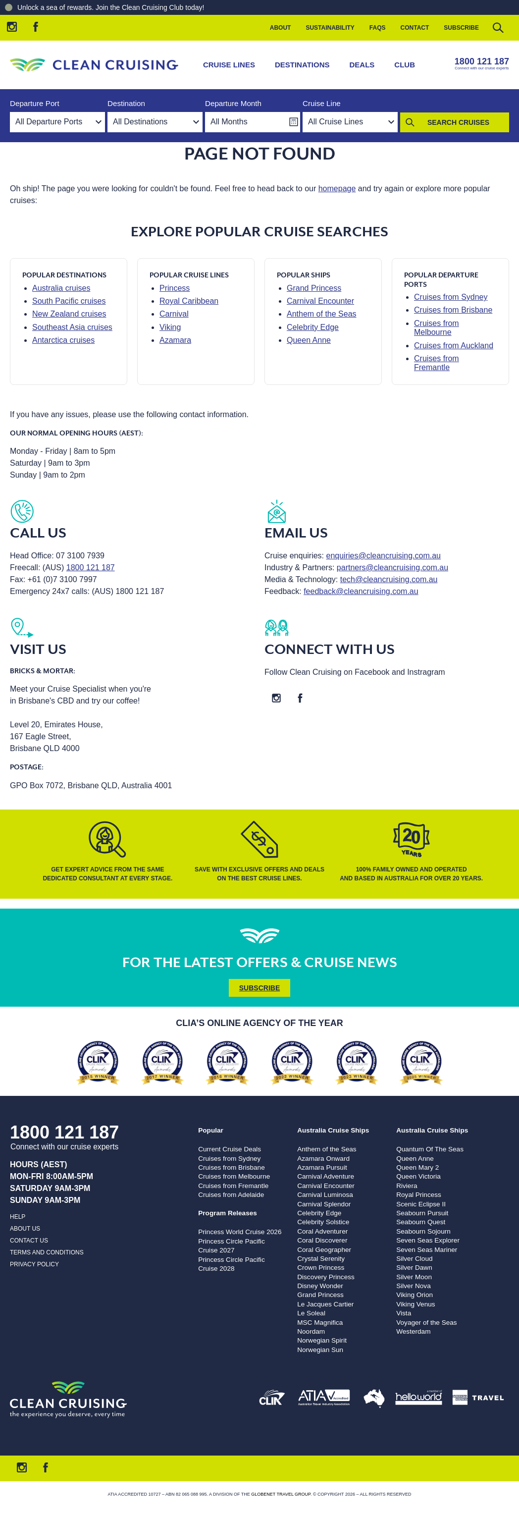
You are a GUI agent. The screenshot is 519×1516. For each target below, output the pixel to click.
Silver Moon (414, 1277)
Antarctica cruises (63, 340)
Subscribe (461, 27)
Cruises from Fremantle (436, 363)
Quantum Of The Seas (430, 1149)
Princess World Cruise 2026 (239, 1232)
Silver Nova (413, 1286)
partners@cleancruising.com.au (392, 567)
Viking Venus (415, 1304)
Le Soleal (311, 1313)
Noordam (311, 1331)
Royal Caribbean (188, 301)
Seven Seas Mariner (426, 1249)
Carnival (174, 314)
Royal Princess (418, 1194)
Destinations (302, 64)
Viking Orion (414, 1295)
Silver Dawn (414, 1267)
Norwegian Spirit (322, 1340)
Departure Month (233, 103)
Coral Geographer (324, 1249)
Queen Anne (309, 340)
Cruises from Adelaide (231, 1194)
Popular (210, 1130)
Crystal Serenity (321, 1258)
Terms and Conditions (47, 1252)
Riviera (406, 1186)
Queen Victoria (418, 1176)
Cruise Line (322, 103)
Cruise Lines (229, 64)
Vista (403, 1313)
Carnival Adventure (325, 1176)
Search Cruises (458, 122)
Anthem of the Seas (322, 314)
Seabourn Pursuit (422, 1213)
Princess (174, 288)
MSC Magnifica (320, 1322)
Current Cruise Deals (229, 1149)
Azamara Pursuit (322, 1167)
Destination (126, 103)
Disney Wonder (320, 1286)
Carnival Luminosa (325, 1194)
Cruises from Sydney (451, 297)
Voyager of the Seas (426, 1322)
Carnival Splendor (324, 1204)
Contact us (29, 1240)
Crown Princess (320, 1267)
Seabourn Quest (420, 1222)
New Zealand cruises (69, 314)
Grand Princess (314, 288)
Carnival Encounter (320, 301)
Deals (362, 64)
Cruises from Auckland (453, 345)
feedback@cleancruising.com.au (361, 591)
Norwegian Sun (320, 1350)
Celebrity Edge (313, 327)
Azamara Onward (323, 1158)
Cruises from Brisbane (453, 310)
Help (17, 1216)
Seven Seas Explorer (428, 1240)
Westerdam (413, 1331)
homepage (337, 188)
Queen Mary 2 (417, 1167)
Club (404, 64)
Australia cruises (61, 288)
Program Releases (227, 1213)
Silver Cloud (414, 1258)
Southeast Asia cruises (72, 327)
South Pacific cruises (69, 301)
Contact (415, 27)
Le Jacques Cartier (325, 1304)
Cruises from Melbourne (436, 327)
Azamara (175, 340)
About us (25, 1228)
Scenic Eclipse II (421, 1204)
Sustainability (330, 27)
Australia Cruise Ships (333, 1130)
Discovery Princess (326, 1277)
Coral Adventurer (322, 1231)
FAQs (377, 27)
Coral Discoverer (322, 1240)
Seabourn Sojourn (423, 1231)
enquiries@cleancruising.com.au (383, 555)
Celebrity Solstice (323, 1222)
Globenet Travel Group (281, 1494)
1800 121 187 (482, 61)
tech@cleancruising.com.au (389, 579)
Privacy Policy (34, 1264)
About (280, 27)
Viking (170, 327)
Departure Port (34, 103)
